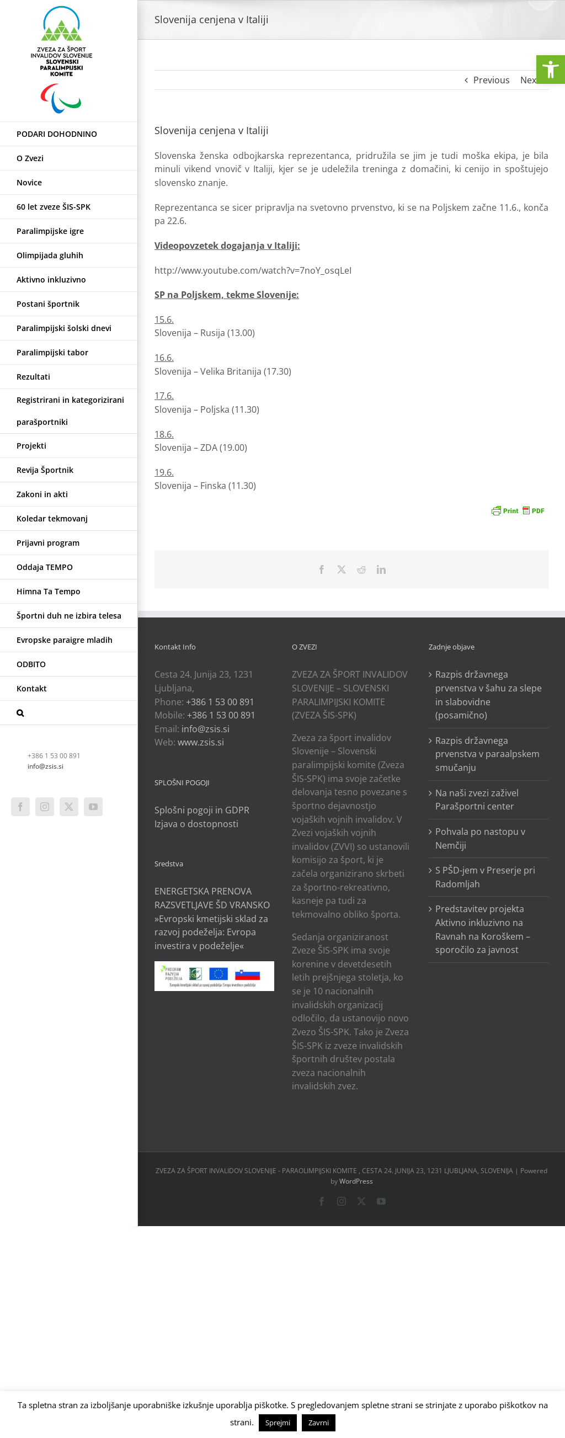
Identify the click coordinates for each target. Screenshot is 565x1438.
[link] (550, 69)
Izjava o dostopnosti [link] (196, 824)
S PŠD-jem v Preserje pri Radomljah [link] (485, 877)
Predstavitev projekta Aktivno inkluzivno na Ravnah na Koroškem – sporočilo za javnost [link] (482, 929)
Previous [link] (491, 80)
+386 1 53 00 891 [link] (220, 702)
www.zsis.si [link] (201, 742)
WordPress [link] (356, 1181)
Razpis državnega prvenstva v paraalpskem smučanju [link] (487, 754)
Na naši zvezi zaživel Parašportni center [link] (477, 800)
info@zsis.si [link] (45, 766)
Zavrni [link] (318, 1423)
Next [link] (530, 80)
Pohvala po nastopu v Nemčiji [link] (480, 838)
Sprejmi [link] (277, 1423)
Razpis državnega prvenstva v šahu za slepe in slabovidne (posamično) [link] (488, 694)
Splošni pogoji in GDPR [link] (201, 810)
